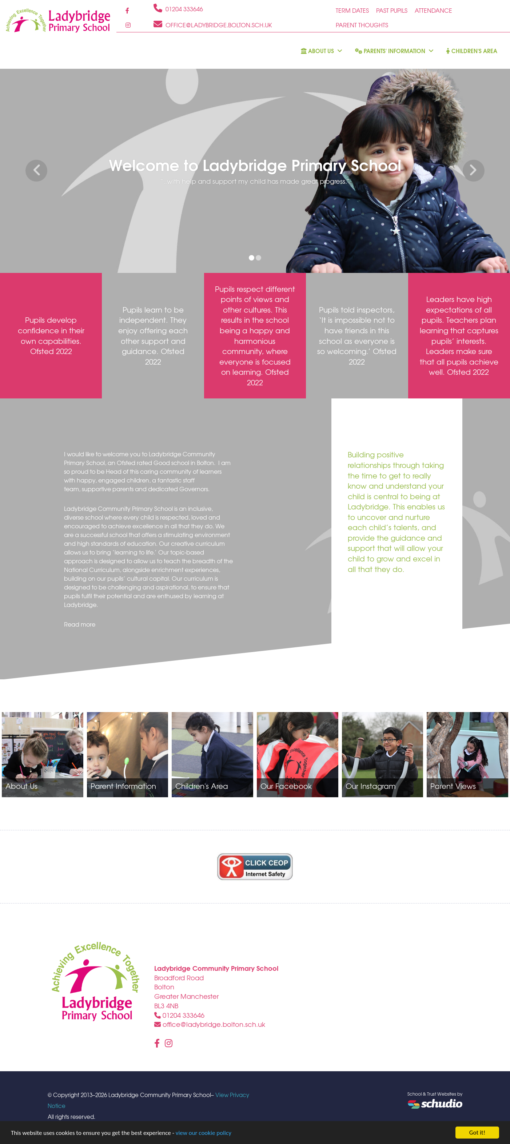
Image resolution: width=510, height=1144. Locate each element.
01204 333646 (179, 1015)
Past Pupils (391, 10)
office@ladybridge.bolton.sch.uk (209, 1024)
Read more (79, 624)
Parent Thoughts (362, 24)
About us (321, 50)
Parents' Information (394, 50)
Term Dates (352, 10)
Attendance (433, 10)
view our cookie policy (203, 1133)
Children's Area (471, 50)
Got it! (477, 1132)
